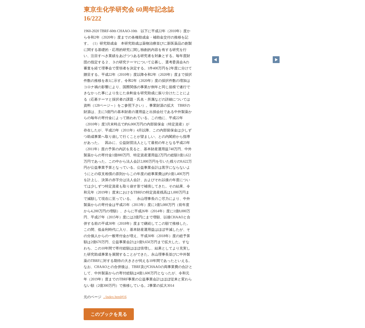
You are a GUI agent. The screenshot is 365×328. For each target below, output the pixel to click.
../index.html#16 (114, 297)
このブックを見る (108, 314)
